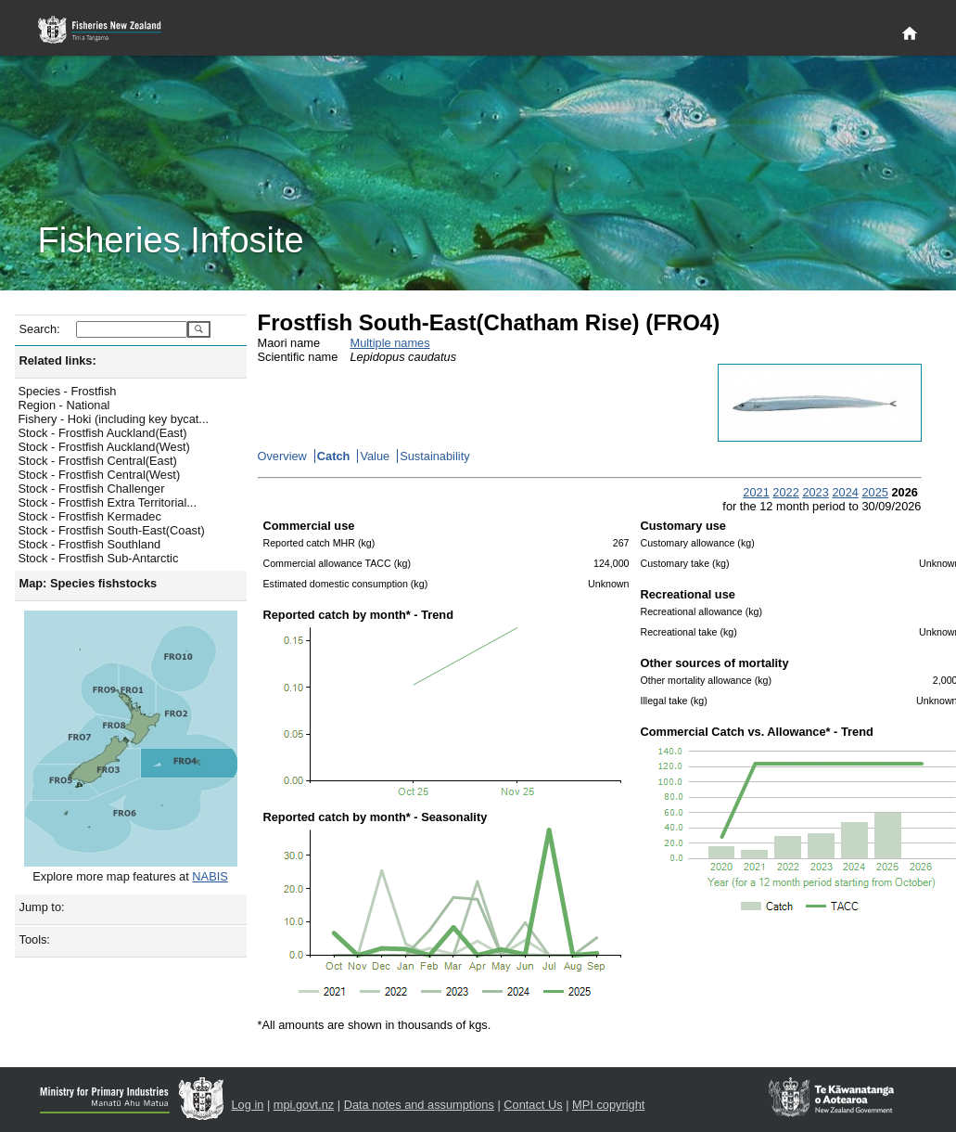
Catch (334, 456)
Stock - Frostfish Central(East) (98, 461)
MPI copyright (608, 1105)
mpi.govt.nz (304, 1105)
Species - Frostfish (68, 391)
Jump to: (42, 907)
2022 (785, 492)
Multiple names (390, 343)
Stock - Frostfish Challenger (92, 488)
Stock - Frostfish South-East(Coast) (112, 530)
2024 (845, 492)
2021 (756, 492)
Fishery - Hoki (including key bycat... (114, 419)
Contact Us (532, 1105)
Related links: (57, 360)
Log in (248, 1105)
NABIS (209, 876)
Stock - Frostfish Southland (90, 544)
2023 (815, 492)
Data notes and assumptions (419, 1105)
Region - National (64, 405)
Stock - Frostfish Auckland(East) (103, 433)
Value (374, 456)
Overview (282, 456)
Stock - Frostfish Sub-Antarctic (99, 558)
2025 (874, 492)
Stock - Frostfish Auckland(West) (104, 447)
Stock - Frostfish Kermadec (90, 516)
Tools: (34, 939)
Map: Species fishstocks (88, 583)
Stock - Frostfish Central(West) (100, 475)
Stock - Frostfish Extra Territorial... (108, 502)
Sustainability (434, 456)
